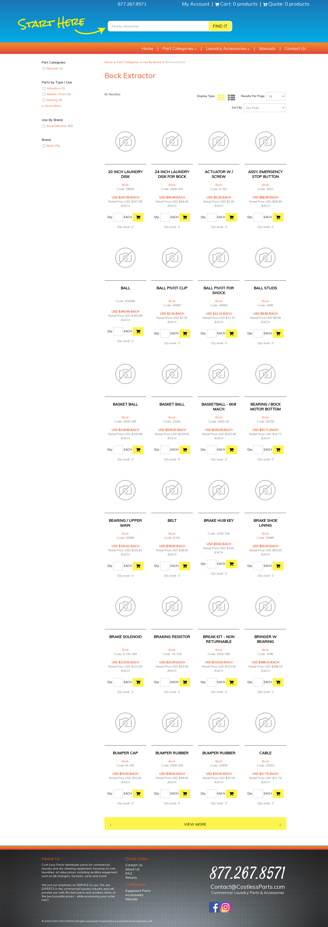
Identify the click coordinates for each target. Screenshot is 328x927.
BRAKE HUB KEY (219, 520)
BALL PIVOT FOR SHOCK (219, 290)
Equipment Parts (137, 891)
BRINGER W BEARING (265, 639)
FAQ (128, 873)
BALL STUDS (265, 288)
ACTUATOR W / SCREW (219, 174)
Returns (131, 877)
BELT (172, 520)
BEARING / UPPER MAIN (125, 523)
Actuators (54, 88)
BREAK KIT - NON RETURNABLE (218, 639)
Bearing (52, 100)
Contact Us (295, 48)
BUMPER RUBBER (171, 753)
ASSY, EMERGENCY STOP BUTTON (265, 174)
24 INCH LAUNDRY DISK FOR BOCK (172, 174)
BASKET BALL (125, 404)
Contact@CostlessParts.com (247, 886)
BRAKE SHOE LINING (265, 523)
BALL (125, 288)
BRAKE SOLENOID (125, 636)
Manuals (267, 48)
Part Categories (180, 48)
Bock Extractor (58, 126)
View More (195, 824)
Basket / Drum (57, 94)
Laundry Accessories (228, 48)
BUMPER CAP (125, 753)
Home (147, 48)
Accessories (134, 895)
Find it (220, 26)
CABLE (265, 753)
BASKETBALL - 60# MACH (218, 406)
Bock (51, 146)
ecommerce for (134, 921)
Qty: (110, 217)
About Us (132, 869)
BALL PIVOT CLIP (171, 288)
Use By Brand (152, 62)
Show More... (52, 106)
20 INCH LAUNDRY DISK (125, 174)
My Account (196, 4)
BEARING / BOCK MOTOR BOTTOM (265, 406)
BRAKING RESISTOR (172, 636)
